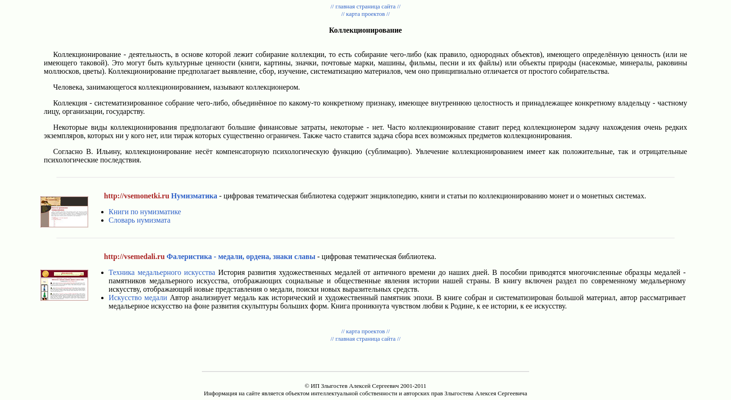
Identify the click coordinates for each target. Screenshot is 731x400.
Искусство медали (138, 298)
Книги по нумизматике (145, 212)
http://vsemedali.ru (134, 256)
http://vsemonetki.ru (136, 196)
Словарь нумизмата (140, 220)
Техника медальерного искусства (162, 272)
